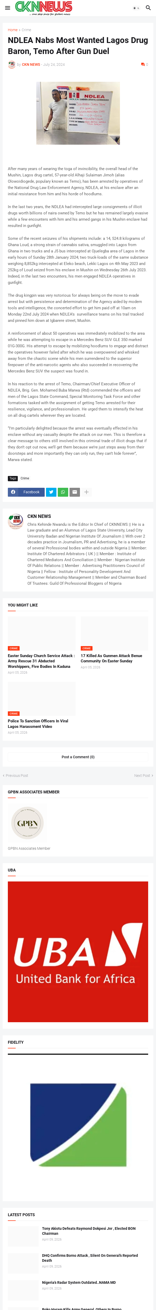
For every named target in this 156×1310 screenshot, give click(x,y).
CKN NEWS (39, 516)
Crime (26, 30)
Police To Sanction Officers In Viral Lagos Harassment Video (38, 724)
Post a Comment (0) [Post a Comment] (78, 757)
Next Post (142, 775)
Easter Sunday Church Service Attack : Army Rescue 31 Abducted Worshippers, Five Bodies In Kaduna (41, 661)
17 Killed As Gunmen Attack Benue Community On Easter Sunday (111, 658)
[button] (7, 8)
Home (13, 30)
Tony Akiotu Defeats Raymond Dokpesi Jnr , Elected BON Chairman (89, 1231)
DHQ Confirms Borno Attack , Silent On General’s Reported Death (90, 1258)
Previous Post (17, 775)
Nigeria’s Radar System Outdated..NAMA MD (79, 1282)
